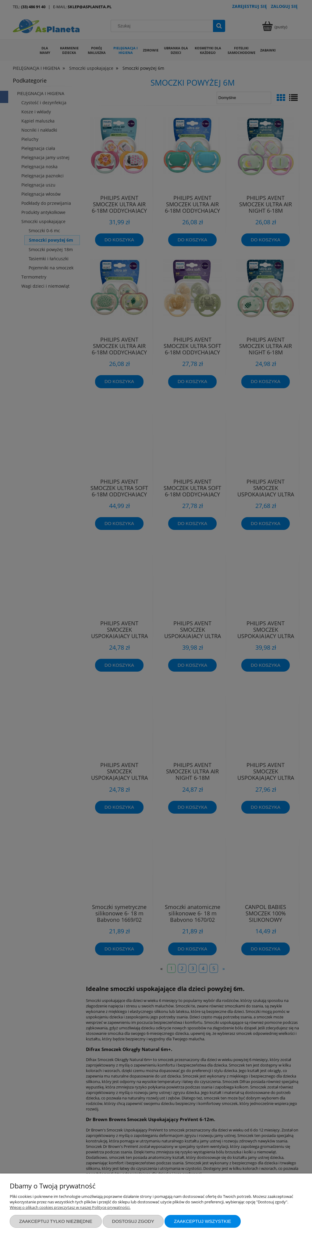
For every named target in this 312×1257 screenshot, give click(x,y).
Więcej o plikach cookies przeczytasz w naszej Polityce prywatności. (70, 1207)
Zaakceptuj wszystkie (202, 1221)
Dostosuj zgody (133, 1221)
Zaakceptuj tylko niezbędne (55, 1221)
